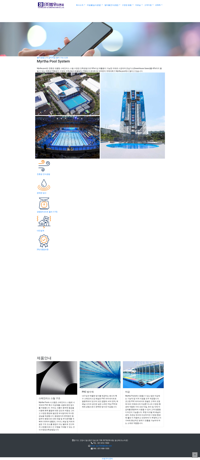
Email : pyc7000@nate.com (101, 446)
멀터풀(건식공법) (111, 5)
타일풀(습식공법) (94, 5)
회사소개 (80, 5)
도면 (66, 58)
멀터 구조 (60, 58)
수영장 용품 (127, 5)
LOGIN (158, 5)
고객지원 (148, 5)
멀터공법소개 (42, 58)
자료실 (138, 5)
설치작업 (52, 58)
